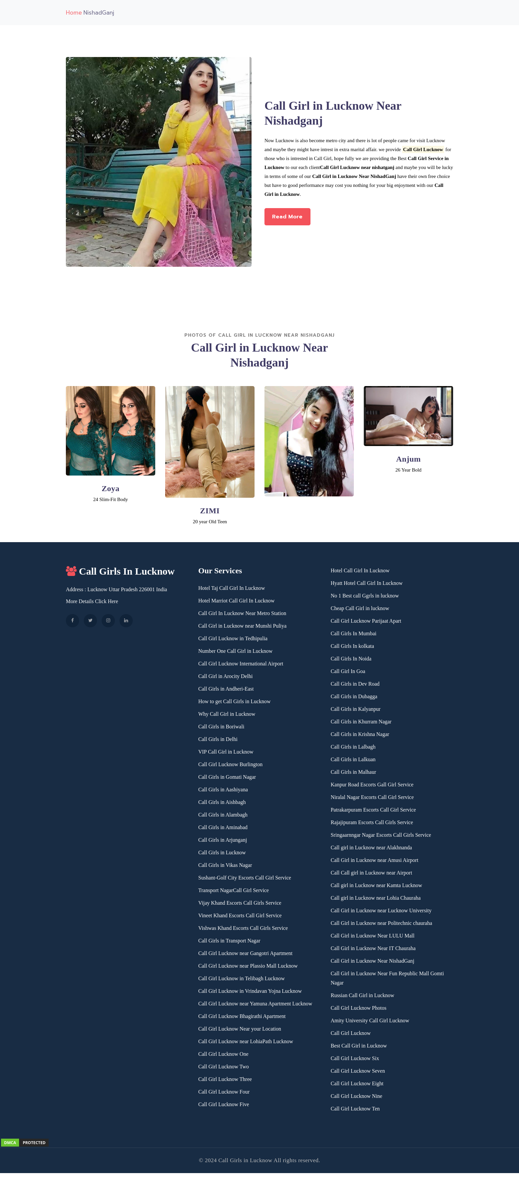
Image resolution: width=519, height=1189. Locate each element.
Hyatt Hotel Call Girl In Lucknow (366, 583)
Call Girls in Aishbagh (222, 802)
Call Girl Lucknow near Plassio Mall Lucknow (248, 966)
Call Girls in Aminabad (223, 827)
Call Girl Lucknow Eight (357, 1083)
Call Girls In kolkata (352, 646)
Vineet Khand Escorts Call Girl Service (240, 915)
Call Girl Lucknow (351, 1033)
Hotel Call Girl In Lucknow (360, 570)
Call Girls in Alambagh (223, 815)
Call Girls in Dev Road (355, 684)
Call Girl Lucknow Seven (358, 1071)
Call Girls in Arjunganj (222, 840)
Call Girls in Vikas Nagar (225, 865)
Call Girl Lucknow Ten (355, 1108)
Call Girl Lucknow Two (223, 1066)
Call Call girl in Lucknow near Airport (371, 873)
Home (74, 12)
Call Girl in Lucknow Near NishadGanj (372, 961)
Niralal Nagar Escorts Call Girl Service (372, 797)
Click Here (106, 601)
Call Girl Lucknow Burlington (230, 764)
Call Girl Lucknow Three (225, 1079)
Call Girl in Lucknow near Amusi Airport (374, 860)
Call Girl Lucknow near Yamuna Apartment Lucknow (255, 1003)
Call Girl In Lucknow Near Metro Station (242, 613)
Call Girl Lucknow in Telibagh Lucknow (241, 978)
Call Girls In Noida (351, 658)
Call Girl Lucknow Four (224, 1092)
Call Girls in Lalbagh (353, 747)
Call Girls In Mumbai (353, 633)
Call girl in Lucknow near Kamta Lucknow (376, 885)
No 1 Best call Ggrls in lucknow (365, 595)
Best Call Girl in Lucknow (359, 1045)
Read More (292, 220)
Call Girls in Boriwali (221, 726)
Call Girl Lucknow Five (223, 1104)
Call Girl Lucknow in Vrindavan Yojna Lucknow (250, 991)
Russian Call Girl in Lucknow (362, 995)
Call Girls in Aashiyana (223, 789)
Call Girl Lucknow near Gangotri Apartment (245, 953)
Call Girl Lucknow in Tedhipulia (232, 638)
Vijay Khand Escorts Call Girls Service (239, 903)
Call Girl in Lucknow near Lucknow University (381, 910)
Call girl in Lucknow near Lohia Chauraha (376, 898)
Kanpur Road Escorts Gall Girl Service (372, 784)
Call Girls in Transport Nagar (229, 940)
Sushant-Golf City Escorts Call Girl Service (244, 877)
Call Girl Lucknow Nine (356, 1096)
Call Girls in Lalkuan (353, 759)
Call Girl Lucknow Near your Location (239, 1029)
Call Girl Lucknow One (223, 1054)
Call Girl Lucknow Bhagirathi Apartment (242, 1016)
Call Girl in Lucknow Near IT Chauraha (373, 948)
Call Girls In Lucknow (120, 571)
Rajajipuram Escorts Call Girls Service (372, 822)
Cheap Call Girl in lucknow (360, 608)
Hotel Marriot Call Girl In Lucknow (236, 600)
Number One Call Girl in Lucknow (235, 651)
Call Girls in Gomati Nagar (227, 777)
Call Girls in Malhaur (353, 772)
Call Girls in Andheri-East (226, 689)
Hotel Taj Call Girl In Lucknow (231, 588)
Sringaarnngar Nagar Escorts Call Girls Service (381, 835)
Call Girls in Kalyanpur (356, 709)
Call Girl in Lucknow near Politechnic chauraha (381, 923)
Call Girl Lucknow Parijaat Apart (366, 621)
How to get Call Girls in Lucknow (234, 701)
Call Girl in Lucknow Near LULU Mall (372, 935)
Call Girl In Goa (348, 671)
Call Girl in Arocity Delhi (225, 676)
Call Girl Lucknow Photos (358, 1008)
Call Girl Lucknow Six (355, 1058)
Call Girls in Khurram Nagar (361, 721)
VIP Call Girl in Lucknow (226, 752)
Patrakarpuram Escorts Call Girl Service (373, 810)
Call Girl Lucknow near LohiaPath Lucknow (245, 1041)
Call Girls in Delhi (218, 739)
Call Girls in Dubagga (354, 696)
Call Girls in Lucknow (222, 852)
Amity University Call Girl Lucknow (370, 1020)
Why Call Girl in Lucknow (226, 714)
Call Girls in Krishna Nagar (360, 734)
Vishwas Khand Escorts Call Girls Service (243, 928)
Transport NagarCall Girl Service (233, 890)
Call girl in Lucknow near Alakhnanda (371, 847)
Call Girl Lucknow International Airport (240, 663)
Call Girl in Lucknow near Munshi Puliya (242, 626)
